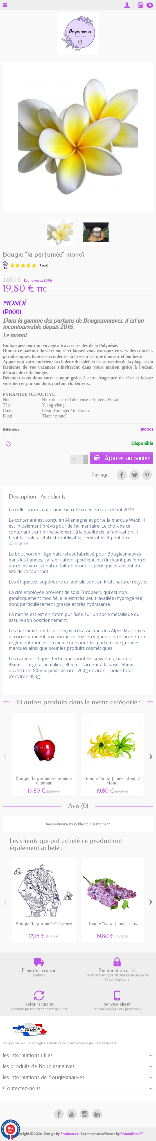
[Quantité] (76, 459)
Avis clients (52, 496)
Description (22, 496)
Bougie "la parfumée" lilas (112, 923)
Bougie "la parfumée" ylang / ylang (112, 781)
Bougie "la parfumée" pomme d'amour (44, 781)
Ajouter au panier (122, 458)
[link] (121, 475)
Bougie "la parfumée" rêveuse (44, 923)
